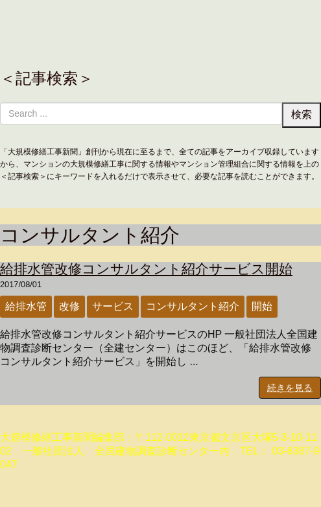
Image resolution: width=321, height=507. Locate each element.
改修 (69, 306)
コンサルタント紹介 (192, 306)
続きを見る (290, 388)
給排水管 (26, 306)
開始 (262, 306)
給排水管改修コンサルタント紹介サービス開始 (146, 268)
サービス (113, 306)
